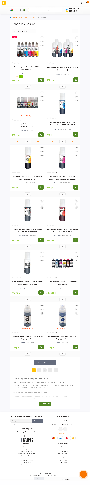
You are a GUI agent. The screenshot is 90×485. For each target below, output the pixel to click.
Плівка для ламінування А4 (26, 458)
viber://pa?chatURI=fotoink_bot (60, 429)
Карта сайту (63, 460)
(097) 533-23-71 (73, 9)
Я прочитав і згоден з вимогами (28, 424)
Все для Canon (18, 17)
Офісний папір (26, 462)
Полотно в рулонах (27, 464)
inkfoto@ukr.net (63, 434)
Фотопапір (26, 446)
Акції (63, 464)
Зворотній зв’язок (63, 458)
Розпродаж (63, 455)
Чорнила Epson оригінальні (27, 453)
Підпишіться (38, 421)
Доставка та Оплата (63, 449)
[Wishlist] (42, 41)
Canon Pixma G (29, 17)
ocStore (48, 473)
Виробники (63, 462)
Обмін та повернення (63, 451)
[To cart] (41, 80)
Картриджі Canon (26, 455)
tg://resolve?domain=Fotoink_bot (65, 429)
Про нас (63, 446)
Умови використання (25, 424)
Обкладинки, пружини (27, 460)
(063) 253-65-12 (73, 11)
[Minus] (17, 87)
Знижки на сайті (63, 453)
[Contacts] (81, 3)
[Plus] (38, 87)
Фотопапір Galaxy (26, 451)
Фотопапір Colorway (26, 449)
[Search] (30, 10)
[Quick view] (42, 37)
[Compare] (42, 45)
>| (55, 370)
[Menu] (4, 3)
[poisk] (75, 3)
